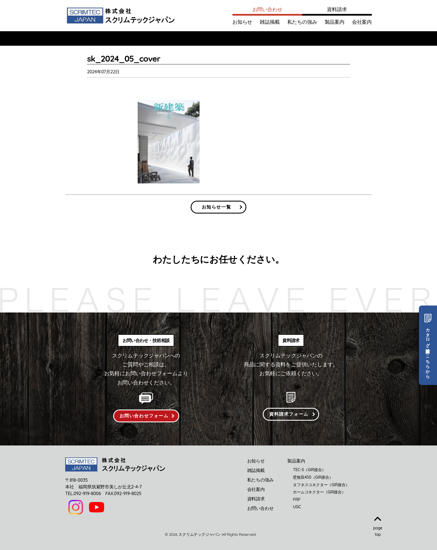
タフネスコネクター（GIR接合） (321, 484)
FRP (296, 499)
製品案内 (334, 22)
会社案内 (362, 22)
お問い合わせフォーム (144, 415)
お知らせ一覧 (216, 207)
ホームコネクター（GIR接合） (319, 492)
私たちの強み (302, 22)
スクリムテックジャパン (199, 534)
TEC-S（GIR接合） (309, 469)
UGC (297, 506)
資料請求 (337, 9)
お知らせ (242, 22)
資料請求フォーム (289, 414)
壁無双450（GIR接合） (313, 477)
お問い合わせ (267, 9)
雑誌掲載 (270, 22)
